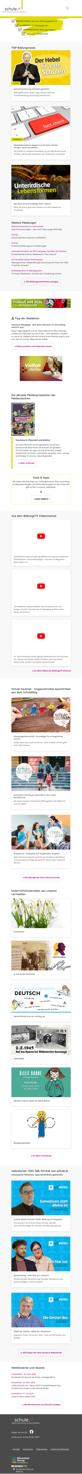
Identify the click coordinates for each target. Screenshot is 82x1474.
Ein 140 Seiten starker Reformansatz (27, 259)
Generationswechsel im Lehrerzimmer (27, 226)
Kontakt (16, 1449)
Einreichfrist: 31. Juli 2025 (22, 1393)
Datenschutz (41, 1449)
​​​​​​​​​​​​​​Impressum (28, 1449)
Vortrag (14, 235)
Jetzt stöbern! (42, 499)
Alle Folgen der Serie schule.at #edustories (42, 1352)
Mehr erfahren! (27, 463)
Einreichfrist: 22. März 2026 (23, 1382)
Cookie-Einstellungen (60, 1449)
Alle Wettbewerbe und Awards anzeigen (42, 1404)
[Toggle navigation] (67, 8)
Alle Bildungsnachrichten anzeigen (42, 281)
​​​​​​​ (31, 1432)
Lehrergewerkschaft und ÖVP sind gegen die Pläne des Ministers (39, 251)
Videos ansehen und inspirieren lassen (34, 346)
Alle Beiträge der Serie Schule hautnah (42, 877)
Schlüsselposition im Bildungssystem (26, 271)
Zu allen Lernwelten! (42, 1155)
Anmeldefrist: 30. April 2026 (23, 1374)
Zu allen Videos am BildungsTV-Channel (52, 670)
